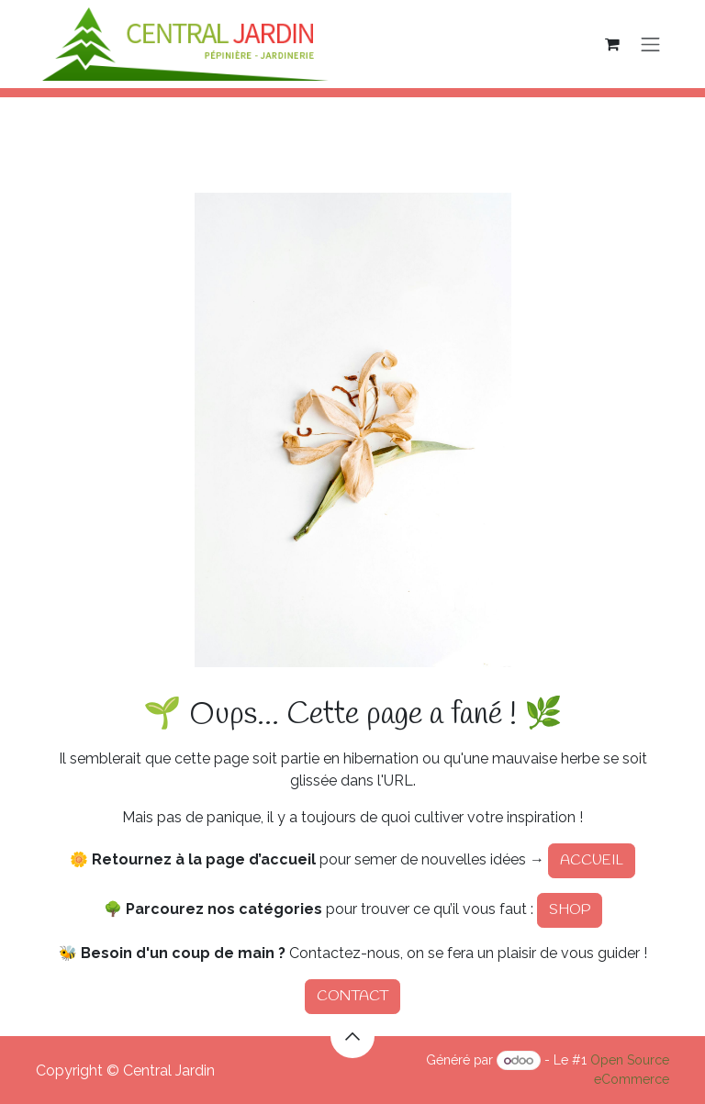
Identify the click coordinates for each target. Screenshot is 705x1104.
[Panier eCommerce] (612, 44)
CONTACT (352, 996)
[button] (352, 1036)
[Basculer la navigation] (651, 44)
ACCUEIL (591, 860)
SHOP (569, 910)
